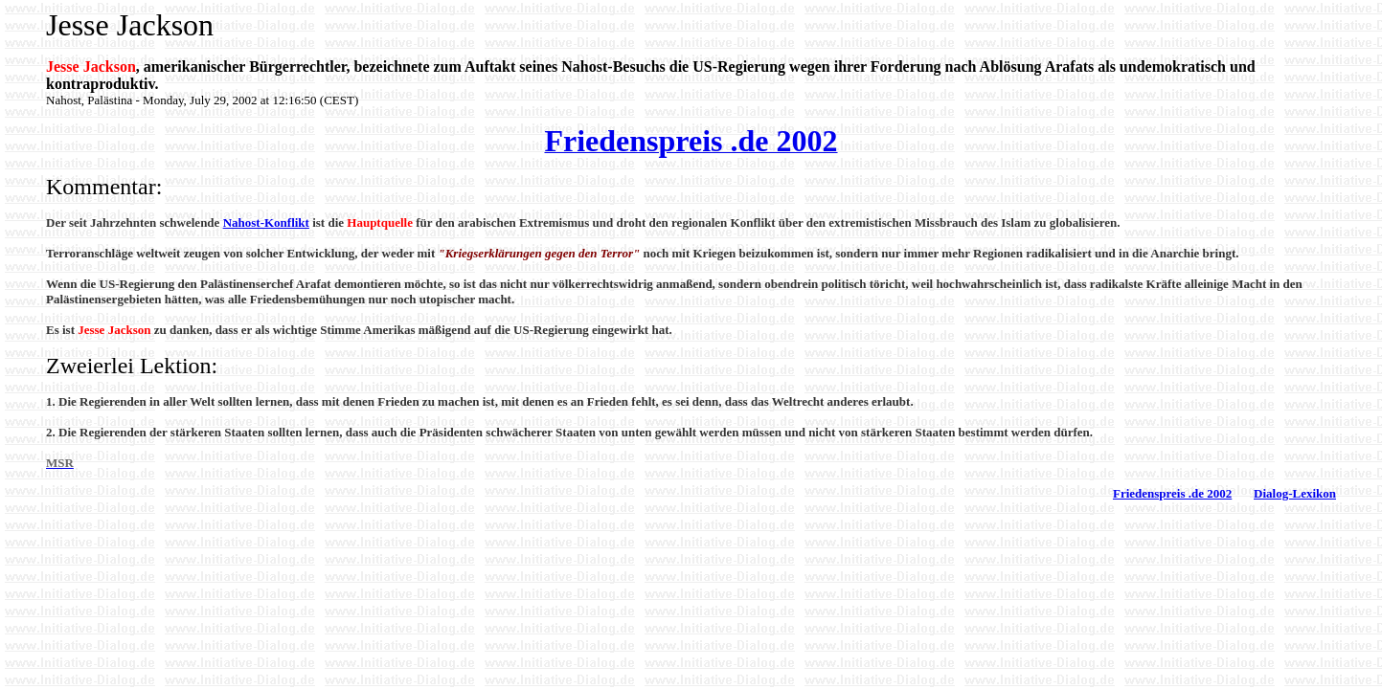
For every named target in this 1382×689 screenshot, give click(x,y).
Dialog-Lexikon (1295, 493)
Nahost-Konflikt (266, 222)
